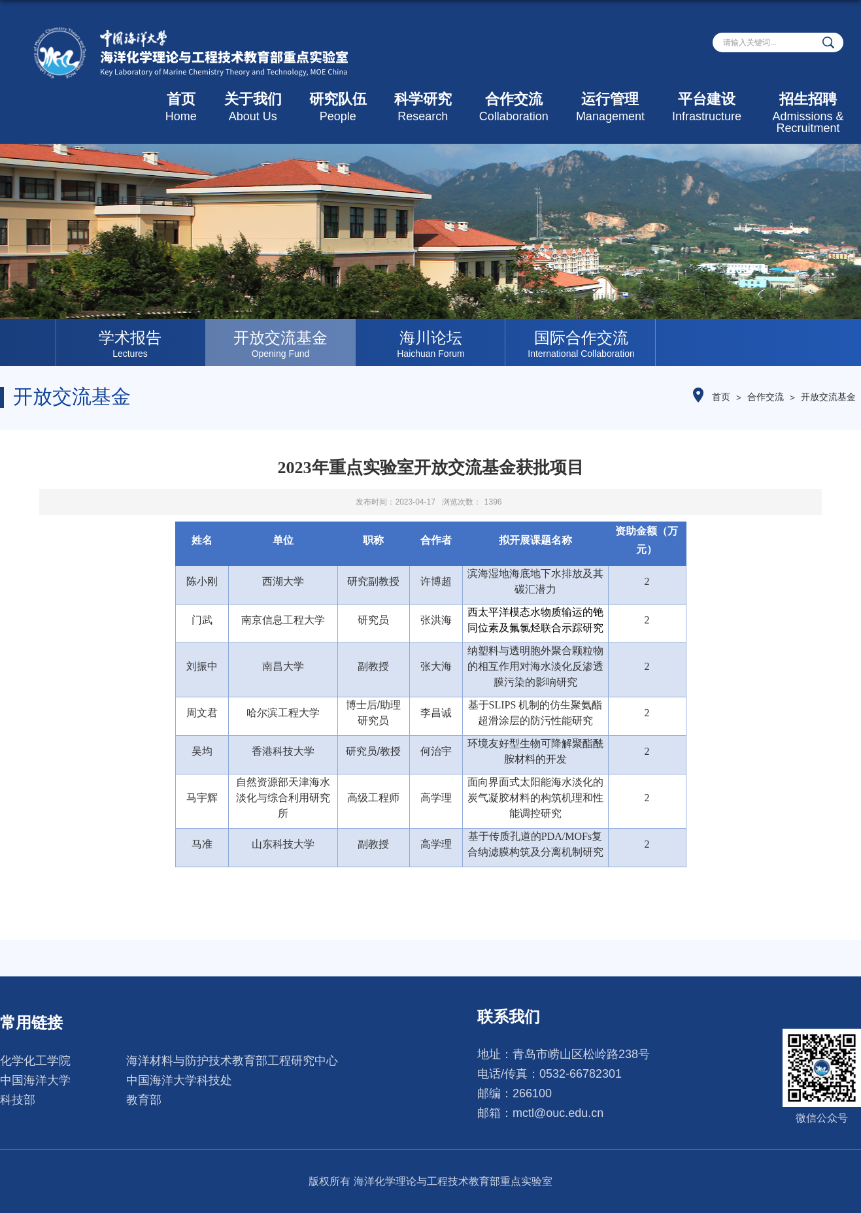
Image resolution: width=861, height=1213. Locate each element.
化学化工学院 (35, 1060)
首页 (181, 107)
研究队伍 (338, 107)
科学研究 (423, 107)
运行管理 (610, 107)
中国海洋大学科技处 (179, 1080)
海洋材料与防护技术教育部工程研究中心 (232, 1060)
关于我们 (253, 107)
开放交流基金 (828, 396)
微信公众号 (822, 1117)
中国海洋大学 (35, 1080)
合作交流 (514, 107)
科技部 (17, 1099)
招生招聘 (808, 113)
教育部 (143, 1099)
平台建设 (706, 107)
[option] (130, 342)
